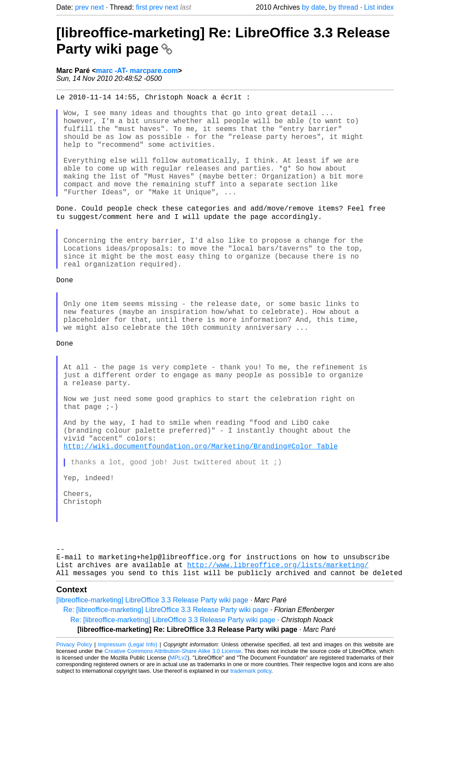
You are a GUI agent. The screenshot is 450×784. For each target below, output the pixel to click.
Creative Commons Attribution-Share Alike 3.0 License (173, 757)
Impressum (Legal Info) (127, 751)
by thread (343, 7)
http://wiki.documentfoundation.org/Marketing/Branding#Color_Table (201, 524)
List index (379, 7)
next (97, 7)
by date (313, 7)
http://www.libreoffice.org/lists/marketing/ (278, 669)
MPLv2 (179, 764)
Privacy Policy (74, 751)
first (141, 7)
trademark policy (250, 777)
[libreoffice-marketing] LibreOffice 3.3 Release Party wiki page (152, 706)
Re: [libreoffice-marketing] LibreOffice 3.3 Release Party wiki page (165, 716)
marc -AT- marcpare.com (137, 70)
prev (82, 7)
